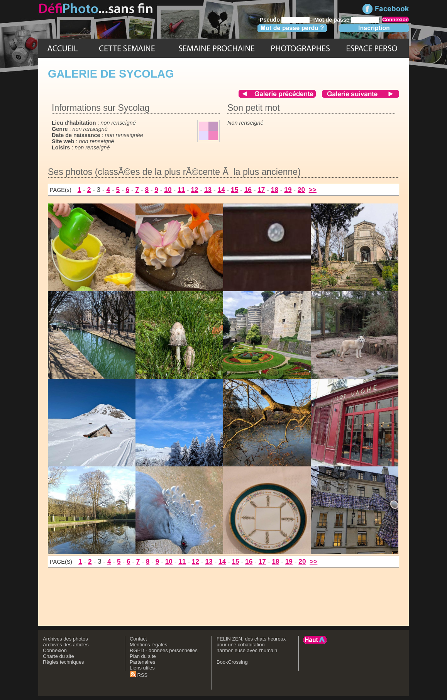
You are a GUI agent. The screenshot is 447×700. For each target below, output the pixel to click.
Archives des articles (66, 644)
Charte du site (58, 656)
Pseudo (270, 20)
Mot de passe (331, 20)
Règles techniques (63, 662)
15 (234, 189)
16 (248, 189)
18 (274, 189)
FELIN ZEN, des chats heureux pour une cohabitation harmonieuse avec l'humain (251, 644)
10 (167, 189)
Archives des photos (65, 639)
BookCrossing (232, 662)
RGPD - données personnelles (164, 650)
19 (287, 189)
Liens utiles (142, 668)
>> (313, 189)
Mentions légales (148, 644)
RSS (138, 675)
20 (301, 189)
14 (221, 189)
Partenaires (142, 662)
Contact (138, 639)
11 (181, 189)
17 (261, 189)
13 (208, 189)
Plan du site (143, 656)
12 (194, 189)
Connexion (55, 650)
